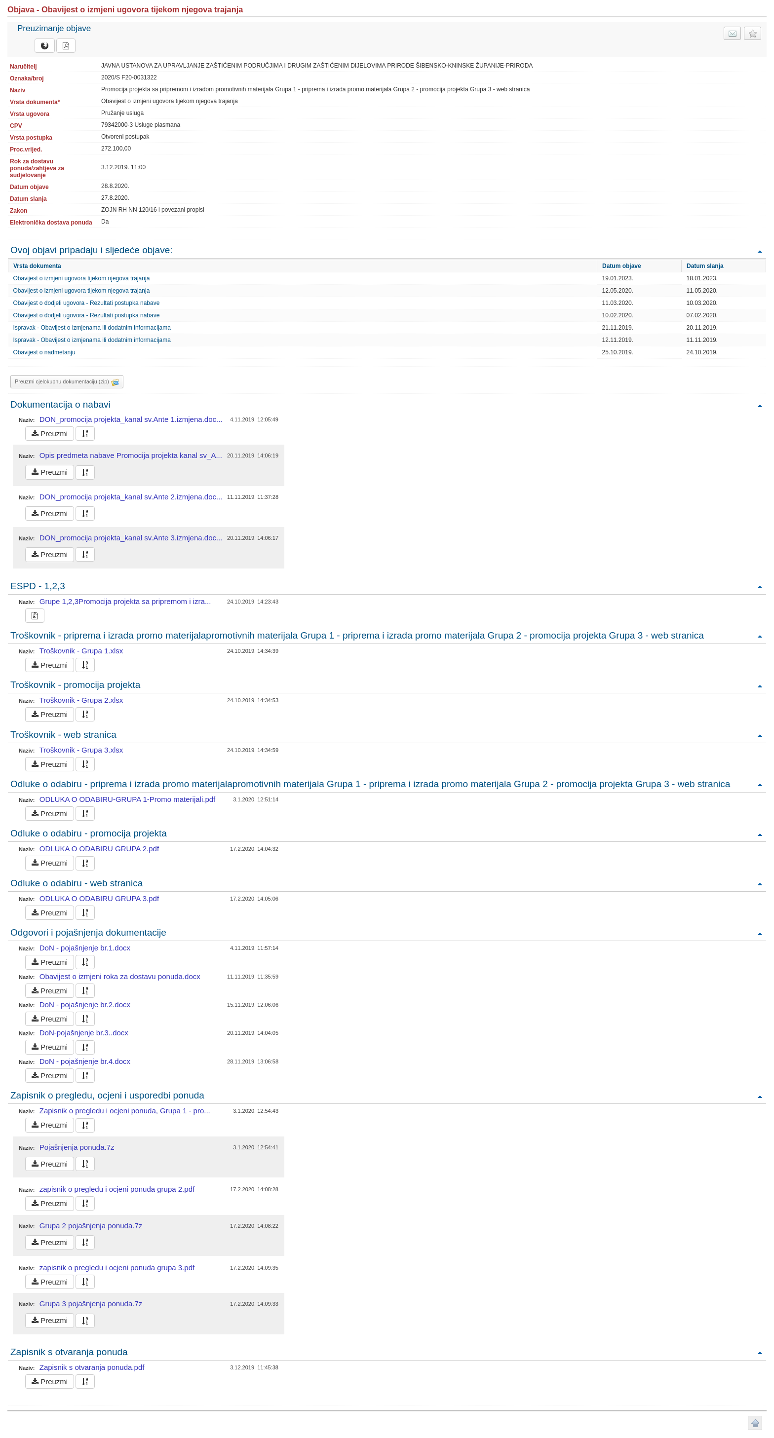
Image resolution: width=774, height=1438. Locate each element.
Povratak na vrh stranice (755, 1423)
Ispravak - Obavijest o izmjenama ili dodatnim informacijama (92, 327)
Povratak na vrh (759, 251)
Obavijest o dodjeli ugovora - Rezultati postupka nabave (86, 303)
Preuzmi (50, 433)
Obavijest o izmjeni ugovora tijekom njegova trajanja (81, 278)
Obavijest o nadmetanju (44, 352)
